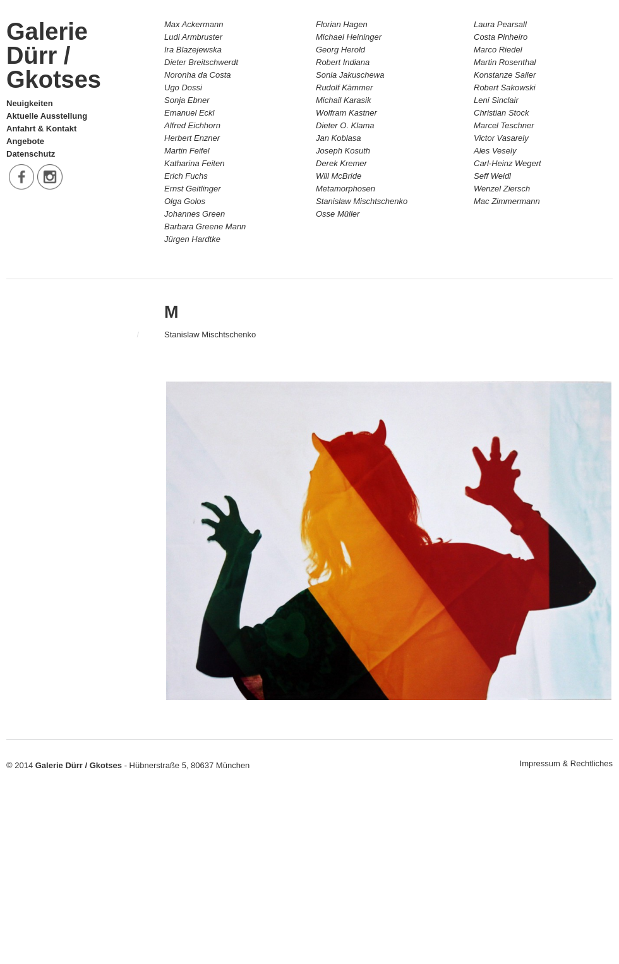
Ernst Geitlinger (192, 188)
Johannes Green (194, 214)
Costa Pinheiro (500, 37)
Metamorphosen (345, 188)
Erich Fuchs (186, 176)
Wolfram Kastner (346, 112)
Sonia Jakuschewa (350, 75)
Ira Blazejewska (193, 49)
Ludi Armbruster (193, 37)
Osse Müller (337, 214)
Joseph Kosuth (343, 150)
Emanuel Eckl (189, 112)
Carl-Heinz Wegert (507, 163)
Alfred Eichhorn (192, 125)
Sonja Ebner (187, 100)
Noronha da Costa (197, 75)
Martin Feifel (187, 150)
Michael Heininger (349, 37)
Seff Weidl (492, 176)
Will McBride (338, 176)
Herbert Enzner (192, 138)
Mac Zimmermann (507, 201)
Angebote (25, 141)
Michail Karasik (343, 100)
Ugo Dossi (183, 87)
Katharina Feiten (194, 163)
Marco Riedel (498, 49)
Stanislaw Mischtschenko (361, 201)
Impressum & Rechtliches (566, 763)
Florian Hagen (342, 24)
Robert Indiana (343, 62)
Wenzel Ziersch (502, 188)
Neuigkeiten (29, 103)
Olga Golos (184, 201)
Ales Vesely (495, 150)
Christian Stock (501, 112)
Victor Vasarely (501, 138)
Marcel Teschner (504, 125)
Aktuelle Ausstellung (46, 116)
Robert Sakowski (505, 87)
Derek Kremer (341, 163)
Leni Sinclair (496, 100)
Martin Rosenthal (505, 62)
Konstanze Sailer (505, 75)
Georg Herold (340, 49)
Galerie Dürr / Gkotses (53, 55)
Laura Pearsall (500, 24)
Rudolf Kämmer (344, 87)
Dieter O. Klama (345, 125)
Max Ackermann (193, 24)
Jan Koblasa (338, 138)
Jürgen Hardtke (192, 239)
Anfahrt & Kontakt (41, 128)
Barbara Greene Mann (205, 226)
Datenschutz (30, 154)
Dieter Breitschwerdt (201, 62)
